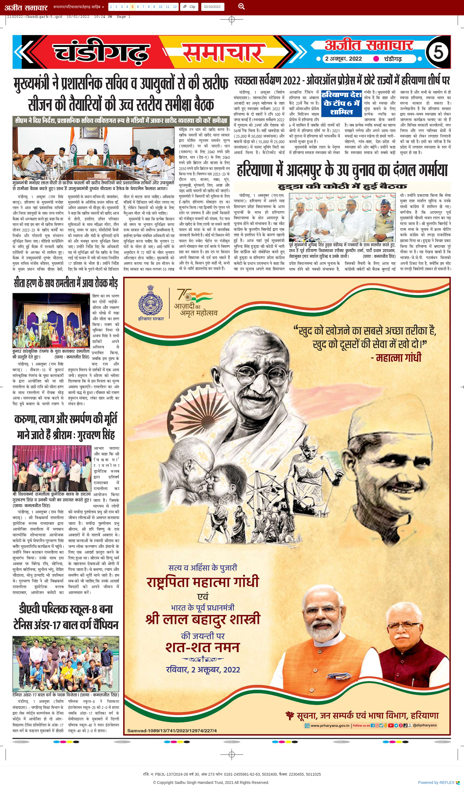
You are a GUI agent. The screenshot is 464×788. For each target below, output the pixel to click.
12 (175, 7)
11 (167, 7)
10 (160, 7)
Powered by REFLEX (439, 782)
